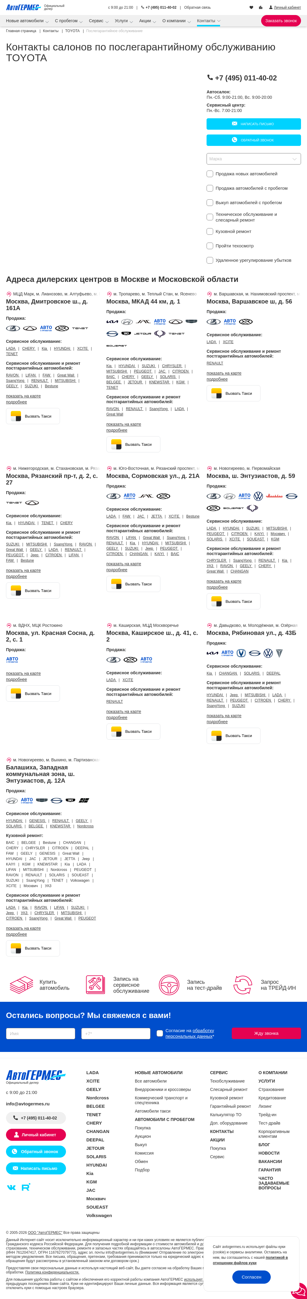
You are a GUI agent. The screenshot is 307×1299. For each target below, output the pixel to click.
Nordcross (85, 826)
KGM (181, 382)
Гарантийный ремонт (230, 1106)
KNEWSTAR (159, 382)
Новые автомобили (25, 20)
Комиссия (144, 1153)
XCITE (83, 348)
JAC (162, 371)
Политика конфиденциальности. (52, 1272)
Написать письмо (257, 124)
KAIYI (160, 554)
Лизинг (265, 1106)
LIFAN (31, 375)
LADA (11, 348)
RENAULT (40, 381)
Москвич (278, 534)
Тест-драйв (269, 1123)
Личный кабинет (39, 1134)
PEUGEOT (143, 371)
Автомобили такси (153, 1111)
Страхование (271, 1089)
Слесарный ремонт (229, 1089)
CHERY (29, 348)
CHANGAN (139, 554)
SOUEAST (256, 539)
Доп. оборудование (229, 1123)
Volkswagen (99, 1215)
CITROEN (180, 371)
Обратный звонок (256, 140)
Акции (145, 20)
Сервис (97, 20)
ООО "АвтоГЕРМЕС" (45, 1233)
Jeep (35, 555)
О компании (174, 20)
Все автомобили (151, 1081)
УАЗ (210, 566)
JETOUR (135, 382)
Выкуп (141, 1144)
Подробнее (16, 402)
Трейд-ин (267, 1114)
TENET (12, 354)
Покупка (143, 1127)
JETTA (156, 516)
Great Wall (66, 375)
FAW (47, 375)
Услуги (122, 20)
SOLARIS (168, 377)
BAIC (111, 377)
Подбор (142, 1170)
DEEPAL (273, 673)
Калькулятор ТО (226, 1114)
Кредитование (272, 1097)
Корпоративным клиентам (273, 1134)
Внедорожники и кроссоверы (163, 1089)
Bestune (51, 386)
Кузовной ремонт (226, 1097)
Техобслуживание (227, 1081)
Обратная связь (197, 7)
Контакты (206, 20)
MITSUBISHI (65, 381)
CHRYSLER (172, 366)
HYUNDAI (62, 348)
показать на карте (23, 396)
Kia (45, 348)
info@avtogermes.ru (28, 1103)
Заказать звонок (281, 20)
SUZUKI (32, 386)
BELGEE (114, 382)
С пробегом (67, 20)
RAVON (12, 375)
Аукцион (143, 1136)
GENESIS (37, 821)
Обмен (141, 1161)
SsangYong (15, 381)
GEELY (12, 386)
